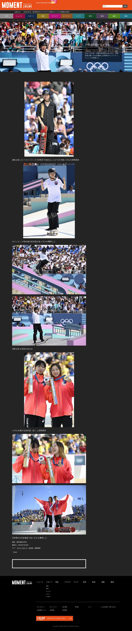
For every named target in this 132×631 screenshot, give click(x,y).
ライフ (78, 16)
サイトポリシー (41, 607)
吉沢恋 (31, 548)
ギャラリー (67, 16)
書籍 (126, 16)
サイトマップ (53, 607)
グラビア (55, 16)
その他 (48, 596)
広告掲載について (41, 610)
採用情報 (64, 610)
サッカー (48, 591)
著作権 (77, 607)
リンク (89, 607)
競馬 (90, 16)
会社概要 (52, 610)
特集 (47, 586)
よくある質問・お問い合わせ (108, 607)
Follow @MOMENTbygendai (45, 3)
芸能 (43, 16)
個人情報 (64, 607)
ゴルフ (48, 594)
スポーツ (31, 16)
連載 (114, 16)
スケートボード (22, 548)
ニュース (19, 16)
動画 (102, 16)
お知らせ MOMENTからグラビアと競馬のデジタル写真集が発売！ (42, 12)
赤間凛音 (37, 548)
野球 (47, 588)
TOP (6, 16)
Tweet (15, 552)
